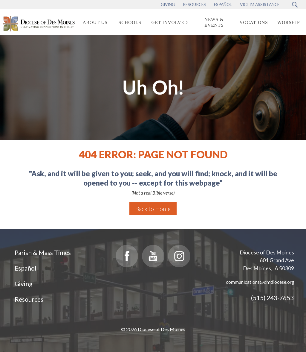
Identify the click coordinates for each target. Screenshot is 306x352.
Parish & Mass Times (43, 252)
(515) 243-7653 (272, 297)
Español (25, 268)
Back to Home (153, 208)
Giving (23, 283)
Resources (29, 299)
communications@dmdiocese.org (260, 282)
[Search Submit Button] (295, 4)
